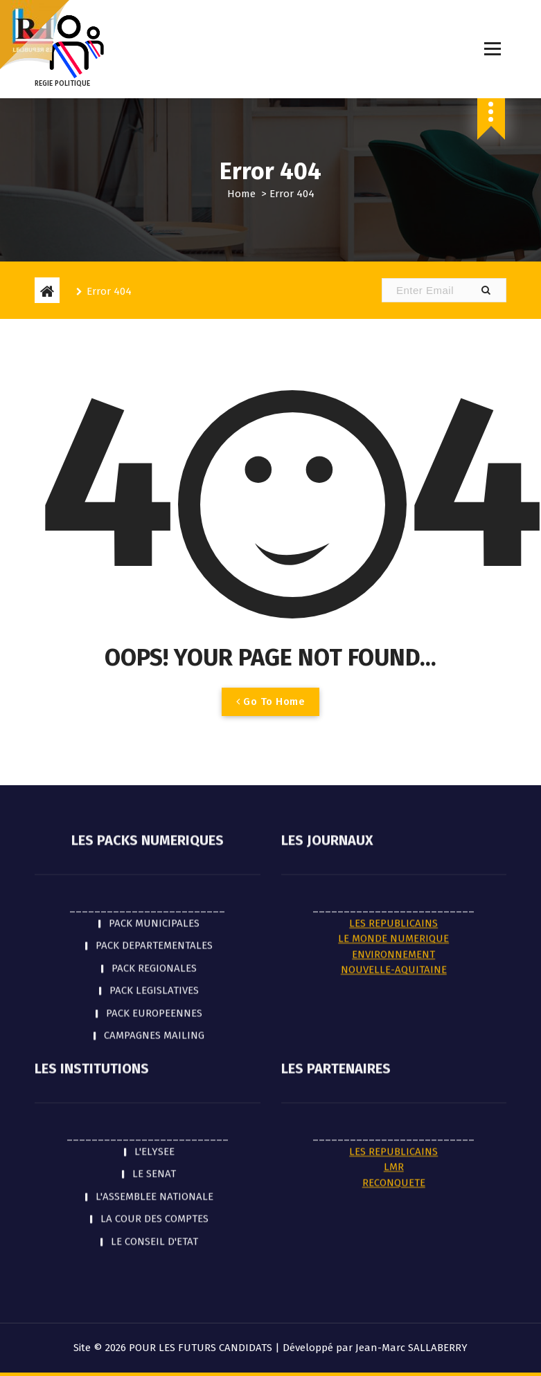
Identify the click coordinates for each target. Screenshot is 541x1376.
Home (241, 193)
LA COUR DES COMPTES (154, 955)
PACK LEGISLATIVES (154, 727)
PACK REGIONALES (154, 704)
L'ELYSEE (154, 888)
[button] (486, 290)
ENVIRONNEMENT (393, 690)
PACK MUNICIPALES (154, 659)
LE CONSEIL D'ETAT (154, 978)
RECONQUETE (393, 919)
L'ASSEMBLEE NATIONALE (154, 933)
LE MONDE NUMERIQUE (393, 675)
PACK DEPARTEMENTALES (154, 682)
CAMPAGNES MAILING (154, 772)
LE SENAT (154, 910)
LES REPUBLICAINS (393, 659)
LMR (394, 903)
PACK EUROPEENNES (154, 749)
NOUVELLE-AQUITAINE (394, 706)
